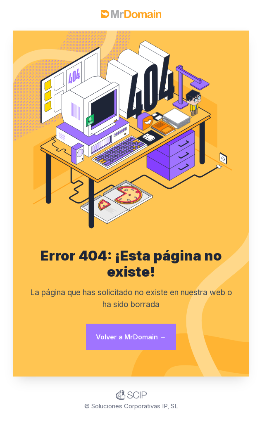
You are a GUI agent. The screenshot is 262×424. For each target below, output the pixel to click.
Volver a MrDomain (131, 337)
